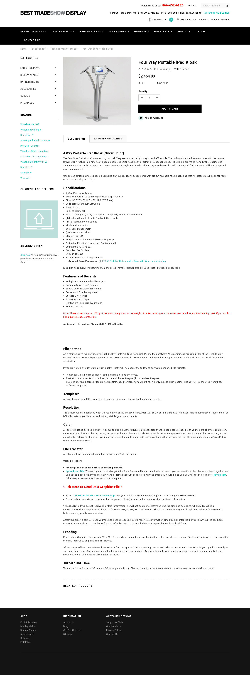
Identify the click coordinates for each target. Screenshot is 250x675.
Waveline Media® (29, 124)
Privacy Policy (113, 629)
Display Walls (62, 31)
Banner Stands (90, 31)
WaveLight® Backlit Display (35, 140)
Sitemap (67, 633)
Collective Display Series (33, 156)
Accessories (117, 31)
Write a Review (181, 69)
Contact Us (32, 40)
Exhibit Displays (32, 31)
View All (24, 178)
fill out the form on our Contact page (94, 494)
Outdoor (140, 31)
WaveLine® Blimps (30, 129)
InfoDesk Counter (29, 145)
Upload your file (75, 470)
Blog (201, 31)
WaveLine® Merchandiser (34, 151)
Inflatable (162, 31)
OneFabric (25, 172)
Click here (25, 255)
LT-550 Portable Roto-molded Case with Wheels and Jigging (134, 259)
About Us (183, 31)
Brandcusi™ (26, 167)
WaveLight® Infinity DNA (33, 162)
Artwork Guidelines (108, 137)
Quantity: (143, 91)
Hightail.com (219, 473)
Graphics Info (113, 625)
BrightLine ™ (26, 135)
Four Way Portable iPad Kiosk (98, 49)
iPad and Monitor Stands (64, 49)
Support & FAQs (114, 621)
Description (76, 137)
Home (23, 49)
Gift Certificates (71, 629)
